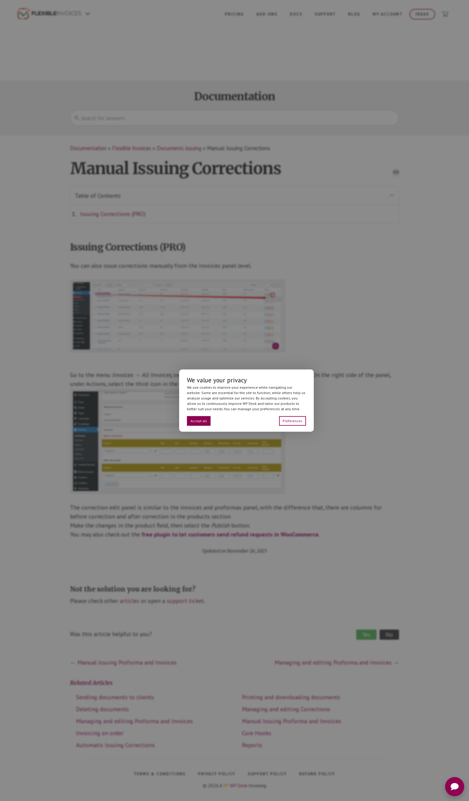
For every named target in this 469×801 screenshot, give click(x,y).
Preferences (292, 421)
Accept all (199, 421)
